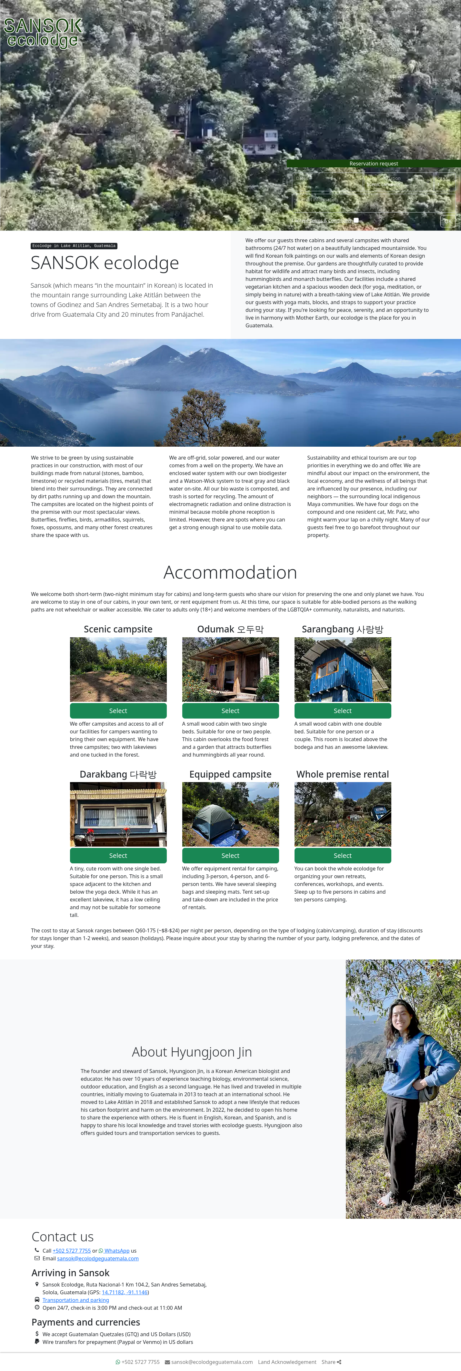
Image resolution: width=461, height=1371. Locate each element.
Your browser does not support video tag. (230, 115)
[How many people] (444, 182)
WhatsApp (114, 1250)
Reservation (299, 9)
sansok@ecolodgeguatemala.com (98, 1258)
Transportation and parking (76, 1300)
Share (331, 1362)
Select (118, 710)
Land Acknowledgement (287, 1362)
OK (448, 221)
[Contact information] (374, 203)
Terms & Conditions (330, 220)
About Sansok (335, 9)
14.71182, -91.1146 (124, 1292)
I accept (321, 220)
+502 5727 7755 (72, 1250)
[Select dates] (327, 182)
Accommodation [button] (377, 9)
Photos (443, 9)
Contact (416, 9)
